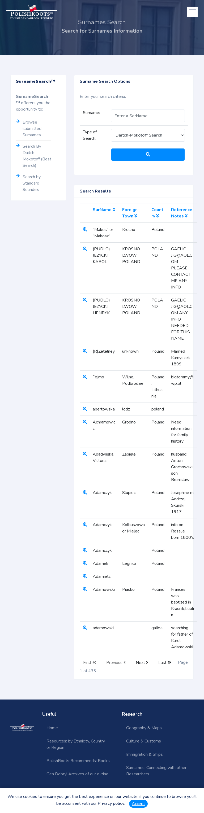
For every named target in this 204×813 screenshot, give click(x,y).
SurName (104, 210)
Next (142, 663)
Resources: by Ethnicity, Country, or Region (75, 744)
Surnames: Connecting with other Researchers (156, 771)
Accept (138, 804)
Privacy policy (111, 803)
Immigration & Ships (144, 754)
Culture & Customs (143, 741)
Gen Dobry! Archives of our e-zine (77, 774)
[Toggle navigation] (192, 12)
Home (52, 728)
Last (164, 663)
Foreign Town (130, 213)
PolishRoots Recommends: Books (78, 761)
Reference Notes (181, 213)
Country (157, 213)
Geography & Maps (144, 728)
